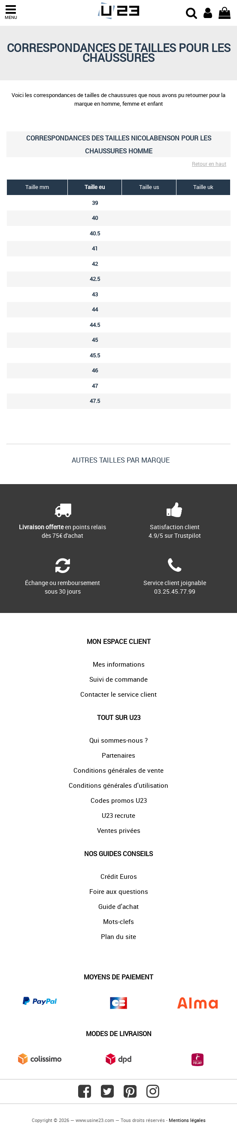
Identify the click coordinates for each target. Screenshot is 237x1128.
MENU (10, 12)
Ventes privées (118, 830)
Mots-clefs (118, 921)
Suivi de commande (118, 679)
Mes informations (119, 664)
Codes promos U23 (119, 800)
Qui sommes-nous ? (118, 740)
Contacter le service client (118, 694)
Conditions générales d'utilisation (118, 785)
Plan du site (118, 936)
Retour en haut (209, 163)
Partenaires (118, 755)
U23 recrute (118, 815)
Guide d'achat (118, 906)
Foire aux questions (118, 891)
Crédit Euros (118, 876)
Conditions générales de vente (118, 770)
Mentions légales (187, 1120)
